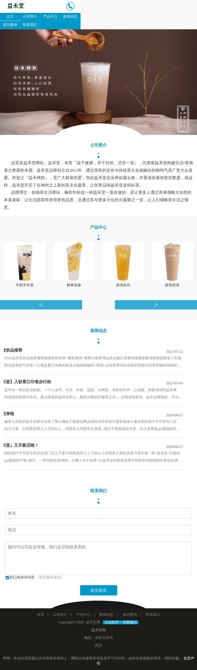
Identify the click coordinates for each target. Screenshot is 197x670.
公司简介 (30, 17)
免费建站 (130, 622)
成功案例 (10, 25)
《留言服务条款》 (50, 577)
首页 (10, 17)
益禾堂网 (93, 622)
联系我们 (30, 25)
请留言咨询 (104, 638)
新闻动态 (70, 17)
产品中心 (50, 17)
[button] (14, 82)
